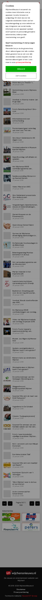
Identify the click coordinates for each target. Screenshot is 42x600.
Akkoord (21, 69)
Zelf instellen (21, 76)
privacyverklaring (23, 62)
